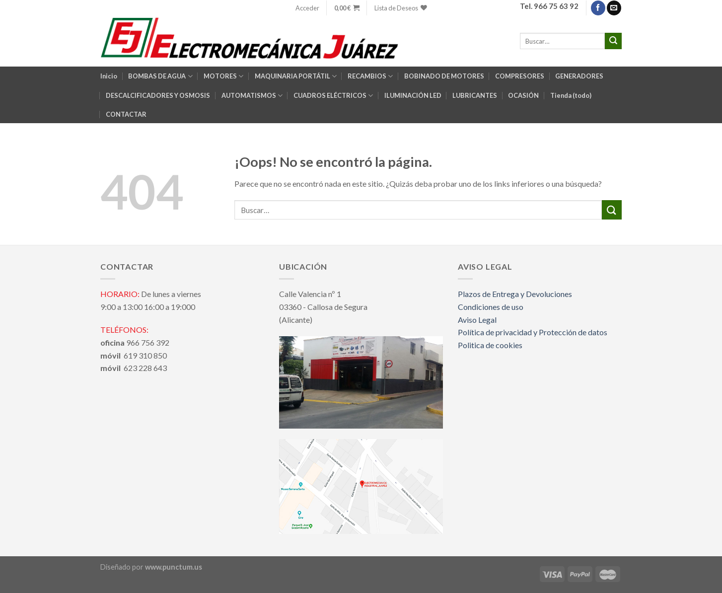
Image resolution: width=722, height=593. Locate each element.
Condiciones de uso (490, 306)
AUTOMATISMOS (252, 95)
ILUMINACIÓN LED (412, 95)
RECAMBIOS (370, 76)
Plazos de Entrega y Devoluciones (515, 293)
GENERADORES (579, 76)
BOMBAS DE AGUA (160, 76)
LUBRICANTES (474, 95)
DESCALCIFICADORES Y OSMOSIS (158, 95)
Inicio (108, 76)
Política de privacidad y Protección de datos (532, 332)
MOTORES (223, 76)
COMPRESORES (519, 76)
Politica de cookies (490, 345)
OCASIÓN (523, 95)
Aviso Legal (477, 319)
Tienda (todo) (570, 95)
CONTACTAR (126, 114)
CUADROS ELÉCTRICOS (333, 95)
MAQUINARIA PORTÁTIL (296, 76)
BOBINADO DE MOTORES (444, 76)
